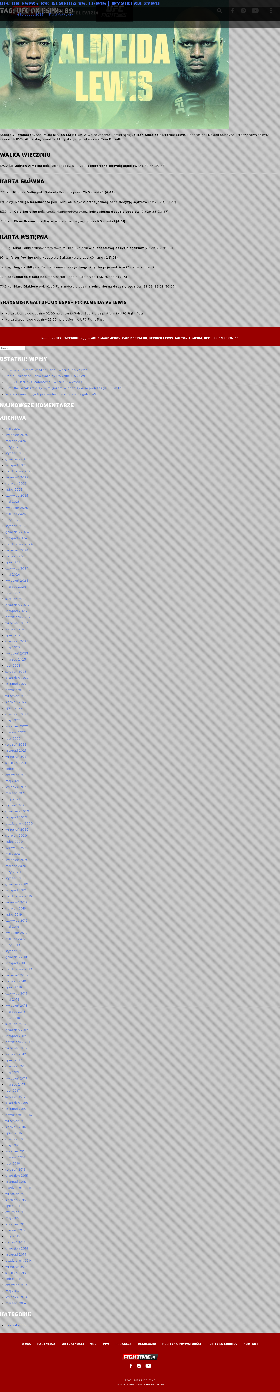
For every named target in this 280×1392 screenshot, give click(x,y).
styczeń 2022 (15, 744)
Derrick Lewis (161, 338)
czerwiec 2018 (16, 993)
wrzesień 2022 (16, 696)
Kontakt (251, 1344)
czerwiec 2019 (16, 920)
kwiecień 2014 (16, 1297)
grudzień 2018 (16, 957)
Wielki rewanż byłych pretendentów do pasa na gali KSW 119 (53, 394)
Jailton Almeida (188, 338)
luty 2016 (12, 1163)
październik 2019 (18, 896)
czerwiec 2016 (16, 1139)
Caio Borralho (134, 338)
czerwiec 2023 (16, 641)
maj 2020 (12, 854)
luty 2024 (13, 592)
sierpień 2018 (15, 981)
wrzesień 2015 (16, 1194)
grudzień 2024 (17, 532)
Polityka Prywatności (181, 1344)
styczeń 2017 (15, 1096)
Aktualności (73, 1344)
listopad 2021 (15, 750)
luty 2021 (12, 799)
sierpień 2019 (15, 908)
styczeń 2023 (15, 671)
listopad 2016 (15, 1109)
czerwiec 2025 (16, 495)
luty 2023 (13, 665)
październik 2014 (18, 1260)
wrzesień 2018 (16, 975)
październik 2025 (18, 471)
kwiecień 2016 (16, 1151)
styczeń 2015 (15, 1242)
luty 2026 (13, 447)
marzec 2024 (15, 586)
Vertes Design (154, 1384)
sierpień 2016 (15, 1127)
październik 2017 (18, 1042)
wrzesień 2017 (16, 1048)
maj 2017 (12, 1072)
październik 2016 (18, 1115)
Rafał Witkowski (61, 14)
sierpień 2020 (16, 835)
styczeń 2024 (15, 599)
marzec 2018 (15, 1011)
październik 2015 (18, 1187)
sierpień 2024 (16, 556)
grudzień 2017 (16, 1030)
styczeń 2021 (15, 805)
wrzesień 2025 (16, 477)
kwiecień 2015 (16, 1224)
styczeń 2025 (15, 526)
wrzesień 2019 (16, 902)
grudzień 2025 (17, 459)
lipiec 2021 (13, 769)
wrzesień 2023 (16, 623)
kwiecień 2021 (16, 787)
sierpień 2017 (15, 1054)
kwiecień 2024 (16, 580)
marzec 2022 (15, 732)
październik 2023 (19, 617)
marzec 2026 (15, 441)
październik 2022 (19, 690)
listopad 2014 (15, 1254)
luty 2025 (13, 520)
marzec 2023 (15, 659)
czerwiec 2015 (16, 1212)
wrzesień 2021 (16, 756)
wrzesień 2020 (17, 829)
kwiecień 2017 (16, 1078)
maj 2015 (12, 1218)
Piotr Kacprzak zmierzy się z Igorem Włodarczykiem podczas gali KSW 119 (63, 388)
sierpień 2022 (16, 702)
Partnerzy (46, 1344)
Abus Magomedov (106, 338)
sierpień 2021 (15, 762)
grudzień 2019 (16, 884)
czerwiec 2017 (16, 1066)
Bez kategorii (67, 338)
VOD (93, 1344)
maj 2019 (12, 926)
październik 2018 (18, 969)
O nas (26, 1344)
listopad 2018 (15, 963)
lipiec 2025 (13, 489)
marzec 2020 (15, 866)
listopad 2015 (15, 1181)
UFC (207, 338)
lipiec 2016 (13, 1133)
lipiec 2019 (13, 914)
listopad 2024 (16, 538)
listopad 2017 (15, 1036)
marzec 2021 (15, 793)
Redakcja (124, 1344)
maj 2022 (12, 720)
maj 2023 (12, 647)
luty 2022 (13, 738)
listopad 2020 (16, 817)
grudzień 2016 (16, 1102)
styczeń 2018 (15, 1024)
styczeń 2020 (16, 878)
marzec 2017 (15, 1084)
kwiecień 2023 (16, 653)
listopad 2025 (16, 465)
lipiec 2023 (14, 635)
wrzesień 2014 (16, 1266)
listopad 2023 (16, 611)
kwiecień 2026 (16, 435)
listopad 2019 (15, 890)
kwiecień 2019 (16, 932)
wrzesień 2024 (16, 550)
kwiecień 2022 (16, 726)
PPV (106, 1344)
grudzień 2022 (17, 677)
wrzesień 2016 (16, 1121)
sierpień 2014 (15, 1272)
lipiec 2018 (13, 987)
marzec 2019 (15, 939)
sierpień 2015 (15, 1200)
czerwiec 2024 (16, 568)
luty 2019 (12, 945)
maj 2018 (12, 999)
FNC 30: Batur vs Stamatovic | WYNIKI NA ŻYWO (43, 382)
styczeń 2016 (15, 1169)
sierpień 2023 (16, 629)
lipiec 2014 (13, 1279)
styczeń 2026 (15, 453)
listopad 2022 (16, 684)
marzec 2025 (15, 514)
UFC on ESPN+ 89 (225, 338)
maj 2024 (12, 574)
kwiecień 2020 (16, 860)
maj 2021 (12, 781)
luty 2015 (12, 1236)
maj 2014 (12, 1291)
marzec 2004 (15, 1303)
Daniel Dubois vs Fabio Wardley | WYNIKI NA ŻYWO (46, 376)
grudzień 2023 (17, 605)
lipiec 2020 (14, 841)
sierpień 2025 (16, 483)
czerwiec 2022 (16, 714)
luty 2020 (13, 872)
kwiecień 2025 (16, 507)
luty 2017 (12, 1090)
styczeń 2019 (15, 951)
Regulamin (147, 1344)
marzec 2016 (15, 1157)
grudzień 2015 (16, 1175)
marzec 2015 (15, 1230)
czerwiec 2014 (16, 1285)
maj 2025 (12, 501)
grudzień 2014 (16, 1248)
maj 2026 (12, 429)
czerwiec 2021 (16, 775)
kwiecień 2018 (16, 1005)
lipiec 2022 (14, 708)
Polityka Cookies (222, 1344)
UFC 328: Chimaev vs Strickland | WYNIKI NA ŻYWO (46, 370)
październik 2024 (19, 544)
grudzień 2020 (17, 811)
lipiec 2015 (13, 1206)
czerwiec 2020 (17, 847)
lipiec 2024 (14, 562)
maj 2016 (12, 1145)
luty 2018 (12, 1017)
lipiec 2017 (13, 1060)
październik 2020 (19, 823)
